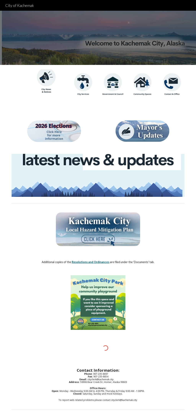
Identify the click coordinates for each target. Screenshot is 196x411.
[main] (98, 262)
